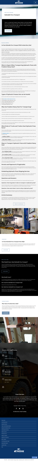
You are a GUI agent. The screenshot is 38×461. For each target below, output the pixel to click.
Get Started (8, 30)
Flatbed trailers (6, 133)
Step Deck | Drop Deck (5, 437)
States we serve (4, 431)
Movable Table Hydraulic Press (9, 98)
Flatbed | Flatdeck (4, 435)
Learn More (5, 271)
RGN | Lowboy (4, 439)
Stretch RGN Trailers (5, 443)
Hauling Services (4, 433)
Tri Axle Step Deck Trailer (5, 441)
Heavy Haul (3, 420)
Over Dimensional (4, 422)
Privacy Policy (23, 405)
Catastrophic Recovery (5, 429)
